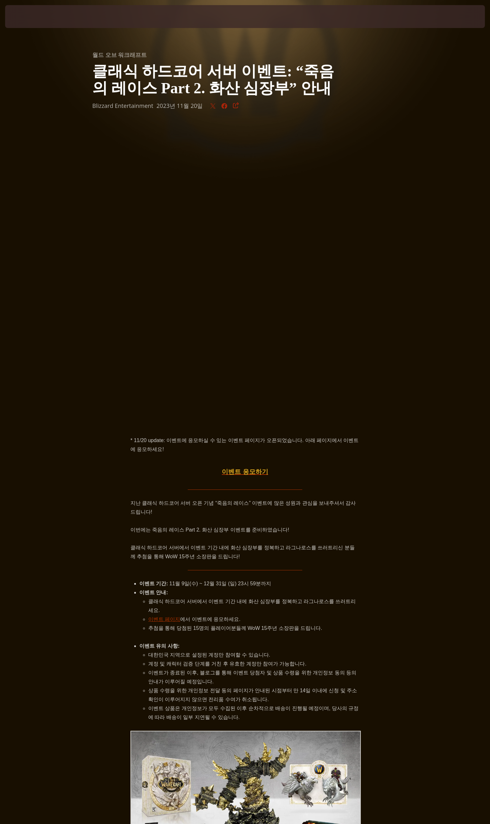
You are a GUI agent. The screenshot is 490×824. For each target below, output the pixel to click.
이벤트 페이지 (164, 320)
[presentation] (28, 16)
